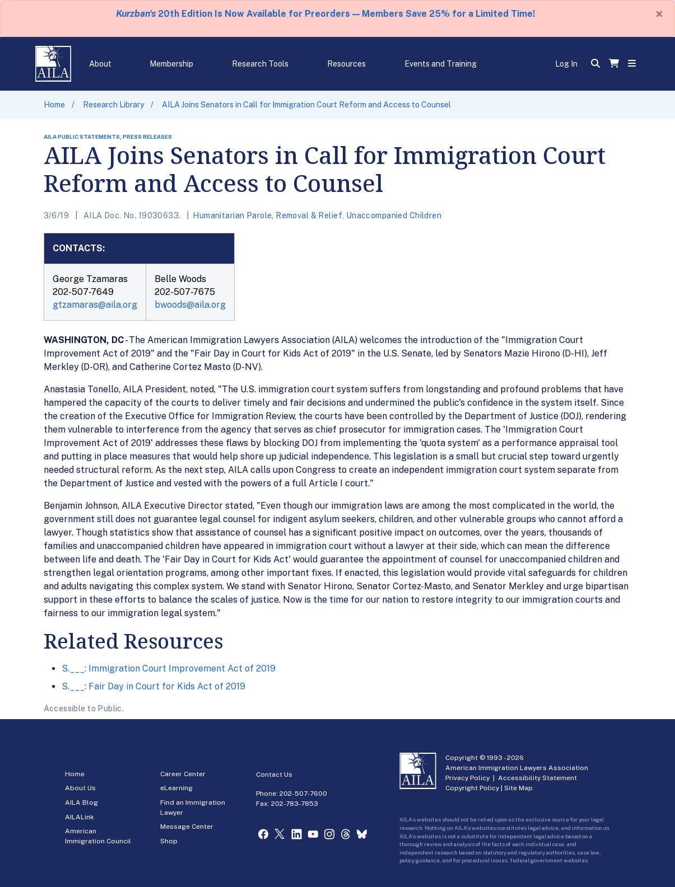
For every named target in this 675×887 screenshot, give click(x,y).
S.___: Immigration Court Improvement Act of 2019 (169, 668)
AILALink (79, 817)
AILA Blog (81, 802)
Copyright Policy (472, 788)
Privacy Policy (467, 778)
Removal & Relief (309, 215)
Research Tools (260, 63)
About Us (80, 788)
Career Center (183, 774)
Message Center (186, 826)
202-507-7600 (303, 793)
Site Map (518, 788)
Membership (171, 63)
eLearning (176, 788)
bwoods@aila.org (190, 304)
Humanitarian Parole (232, 215)
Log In (566, 63)
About (100, 63)
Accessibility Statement (537, 778)
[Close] (659, 14)
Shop (169, 841)
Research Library (113, 104)
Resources (346, 63)
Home (54, 104)
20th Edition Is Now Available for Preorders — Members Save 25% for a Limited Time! (325, 13)
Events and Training (440, 63)
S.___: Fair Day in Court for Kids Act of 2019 (153, 686)
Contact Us (274, 774)
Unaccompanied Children (393, 215)
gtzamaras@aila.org (95, 304)
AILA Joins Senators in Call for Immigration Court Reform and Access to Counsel (306, 104)
